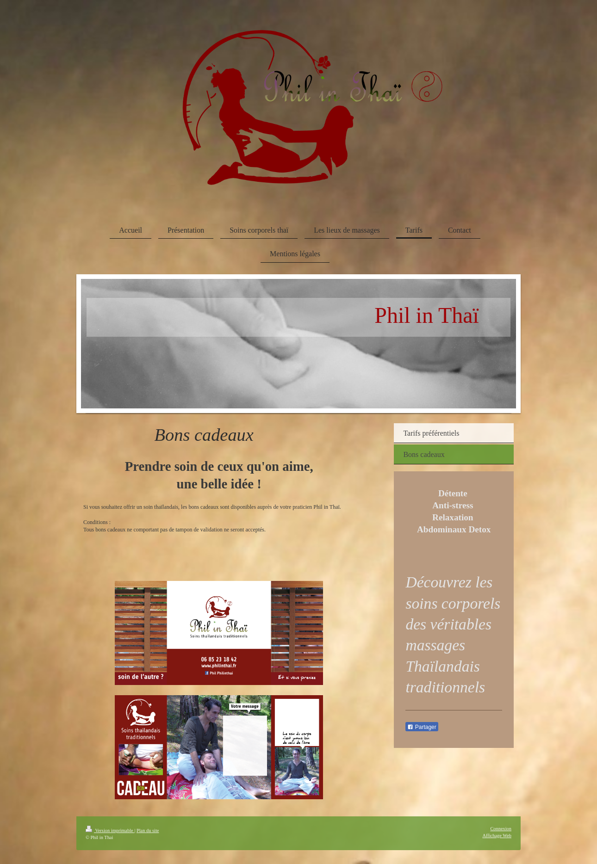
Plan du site (148, 830)
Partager (421, 727)
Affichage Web (496, 835)
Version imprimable (110, 830)
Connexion (500, 828)
